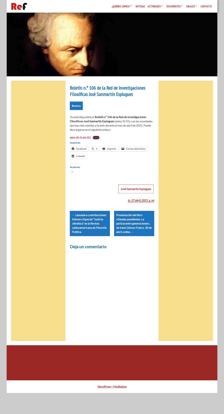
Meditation (120, 407)
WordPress (104, 407)
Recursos (76, 118)
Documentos (173, 6)
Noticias (140, 6)
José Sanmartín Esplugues (136, 205)
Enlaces (190, 6)
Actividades (154, 6)
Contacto (206, 6)
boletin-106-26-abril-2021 (80, 150)
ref (152, 217)
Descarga (96, 150)
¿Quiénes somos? (121, 6)
